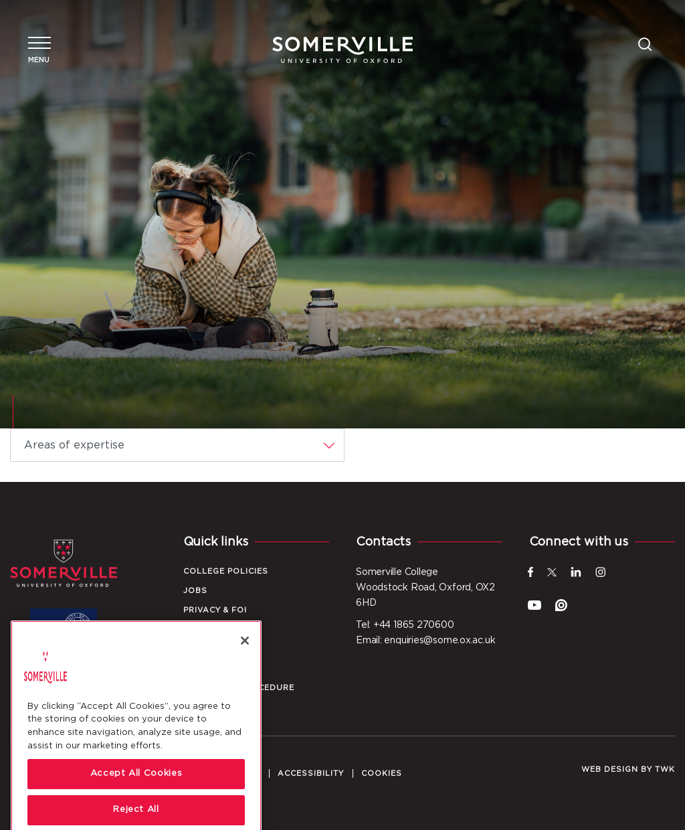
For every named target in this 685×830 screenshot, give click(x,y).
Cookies (381, 773)
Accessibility (311, 773)
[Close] (245, 662)
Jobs (195, 590)
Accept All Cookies (136, 796)
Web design (609, 769)
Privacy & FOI (215, 610)
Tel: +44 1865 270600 (405, 625)
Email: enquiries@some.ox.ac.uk (425, 640)
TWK (665, 769)
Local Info (211, 629)
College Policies (225, 571)
